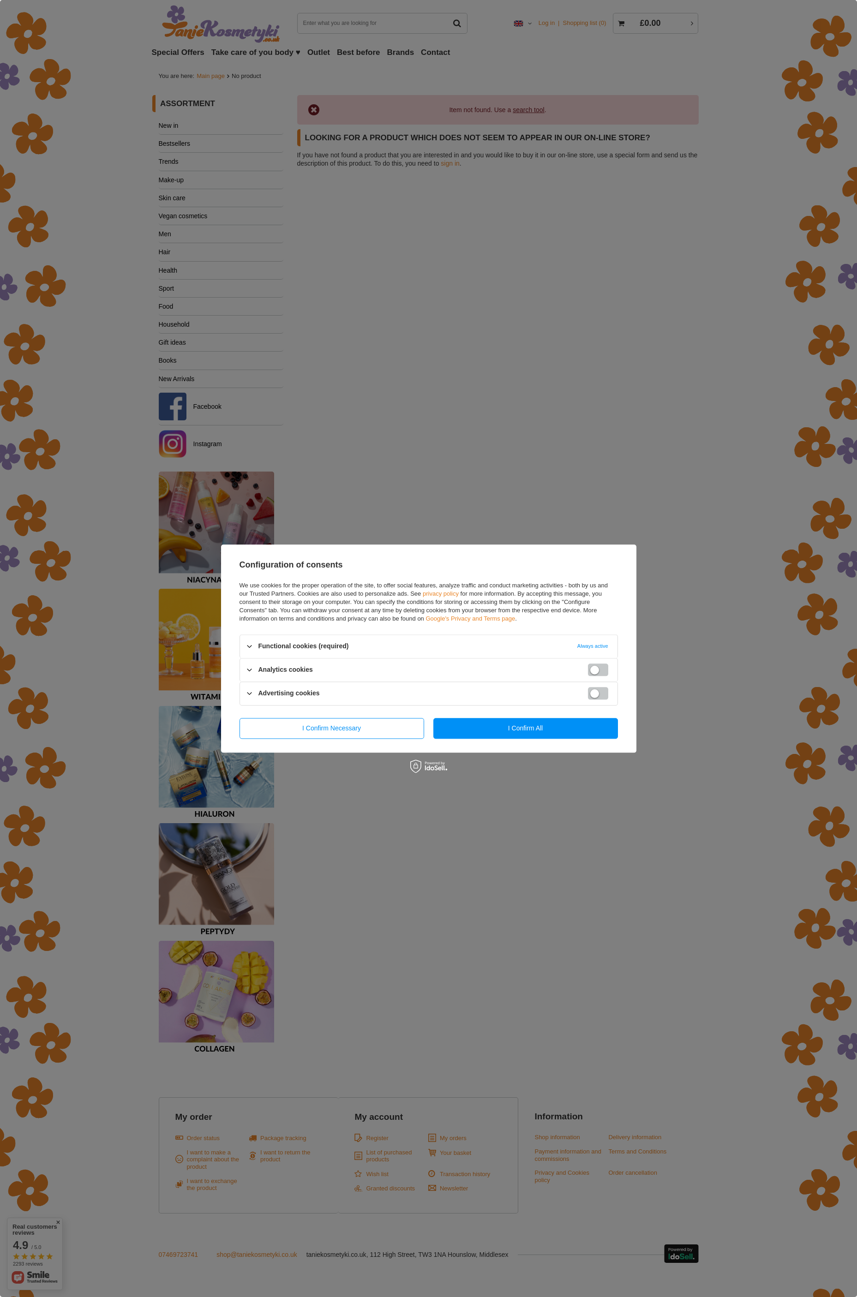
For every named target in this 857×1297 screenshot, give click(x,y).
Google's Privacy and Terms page (470, 618)
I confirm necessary (331, 728)
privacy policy (441, 593)
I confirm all (525, 728)
